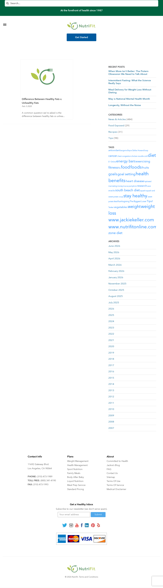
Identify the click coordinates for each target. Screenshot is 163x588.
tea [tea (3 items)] (115, 201)
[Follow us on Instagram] (71, 525)
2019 (111, 352)
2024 (111, 321)
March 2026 (115, 264)
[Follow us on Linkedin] (87, 525)
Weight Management (77, 461)
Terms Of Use (113, 481)
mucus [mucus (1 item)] (125, 186)
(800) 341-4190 (48, 480)
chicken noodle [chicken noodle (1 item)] (137, 156)
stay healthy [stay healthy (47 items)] (135, 196)
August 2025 (115, 296)
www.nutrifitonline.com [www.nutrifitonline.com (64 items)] (132, 227)
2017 (111, 365)
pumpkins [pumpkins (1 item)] (133, 186)
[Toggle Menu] (4, 20)
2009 (111, 415)
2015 (111, 377)
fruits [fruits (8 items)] (145, 168)
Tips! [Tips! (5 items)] (150, 201)
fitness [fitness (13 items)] (113, 167)
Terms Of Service (115, 485)
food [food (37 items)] (125, 167)
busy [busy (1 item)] (146, 150)
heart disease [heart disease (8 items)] (135, 181)
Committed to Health (117, 461)
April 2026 (114, 258)
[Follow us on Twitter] (64, 525)
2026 (111, 308)
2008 (111, 421)
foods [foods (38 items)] (136, 167)
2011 (111, 402)
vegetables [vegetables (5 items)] (121, 207)
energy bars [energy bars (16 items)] (126, 161)
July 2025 (113, 302)
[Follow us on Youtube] (76, 525)
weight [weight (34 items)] (134, 207)
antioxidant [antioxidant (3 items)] (114, 150)
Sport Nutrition (74, 469)
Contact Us (112, 473)
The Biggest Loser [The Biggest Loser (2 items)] (138, 201)
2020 (111, 346)
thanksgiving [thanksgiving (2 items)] (123, 201)
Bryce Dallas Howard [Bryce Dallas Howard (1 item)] (135, 150)
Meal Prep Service (76, 485)
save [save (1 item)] (149, 186)
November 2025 (117, 283)
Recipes (112, 131)
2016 (111, 371)
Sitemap (111, 477)
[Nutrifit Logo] (81, 26)
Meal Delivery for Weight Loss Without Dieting (129, 91)
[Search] (81, 3)
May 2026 (113, 252)
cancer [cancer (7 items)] (112, 156)
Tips (110, 138)
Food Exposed (116, 125)
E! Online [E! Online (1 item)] (112, 162)
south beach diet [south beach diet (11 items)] (127, 190)
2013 (111, 390)
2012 (111, 396)
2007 (111, 428)
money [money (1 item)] (120, 186)
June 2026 (114, 246)
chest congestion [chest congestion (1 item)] (124, 156)
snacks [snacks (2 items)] (111, 190)
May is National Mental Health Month (129, 98)
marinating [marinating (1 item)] (112, 186)
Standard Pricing (75, 489)
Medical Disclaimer (116, 489)
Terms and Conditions (88, 577)
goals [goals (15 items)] (112, 174)
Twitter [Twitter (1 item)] (110, 207)
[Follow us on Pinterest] (93, 525)
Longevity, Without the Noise (124, 105)
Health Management (77, 465)
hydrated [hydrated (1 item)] (147, 181)
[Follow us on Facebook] (82, 525)
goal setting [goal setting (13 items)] (126, 174)
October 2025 (116, 290)
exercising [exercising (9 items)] (143, 161)
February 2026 (116, 271)
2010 (111, 409)
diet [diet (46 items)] (152, 155)
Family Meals (73, 473)
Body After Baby (75, 477)
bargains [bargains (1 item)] (123, 150)
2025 (111, 315)
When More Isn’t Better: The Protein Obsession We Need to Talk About (128, 73)
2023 (111, 327)
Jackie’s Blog (113, 465)
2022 (111, 333)
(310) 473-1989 (44, 476)
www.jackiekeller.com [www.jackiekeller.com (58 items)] (131, 220)
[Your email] (74, 514)
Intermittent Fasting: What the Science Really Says (129, 82)
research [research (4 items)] (142, 186)
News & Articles (117, 119)
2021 (111, 340)
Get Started (81, 37)
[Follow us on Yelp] (98, 525)
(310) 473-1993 (40, 484)
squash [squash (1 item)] (142, 191)
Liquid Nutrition (75, 481)
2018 (111, 358)
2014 (111, 384)
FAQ (109, 469)
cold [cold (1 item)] (146, 156)
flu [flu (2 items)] (119, 168)
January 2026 (115, 277)
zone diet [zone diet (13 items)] (115, 233)
